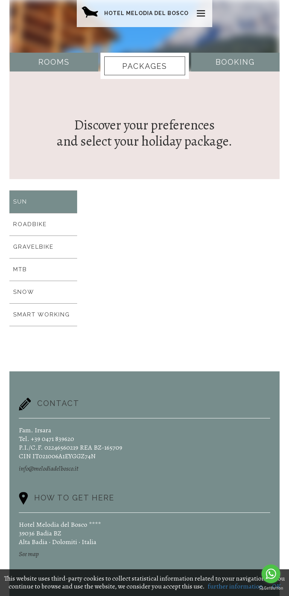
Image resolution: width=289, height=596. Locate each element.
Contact (58, 403)
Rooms (54, 62)
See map (29, 553)
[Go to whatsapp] (271, 573)
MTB (20, 269)
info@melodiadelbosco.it (48, 468)
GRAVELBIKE (33, 246)
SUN (20, 201)
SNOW (23, 292)
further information (235, 586)
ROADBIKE (30, 224)
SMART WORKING (41, 314)
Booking (235, 62)
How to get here (74, 497)
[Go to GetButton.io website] (271, 588)
